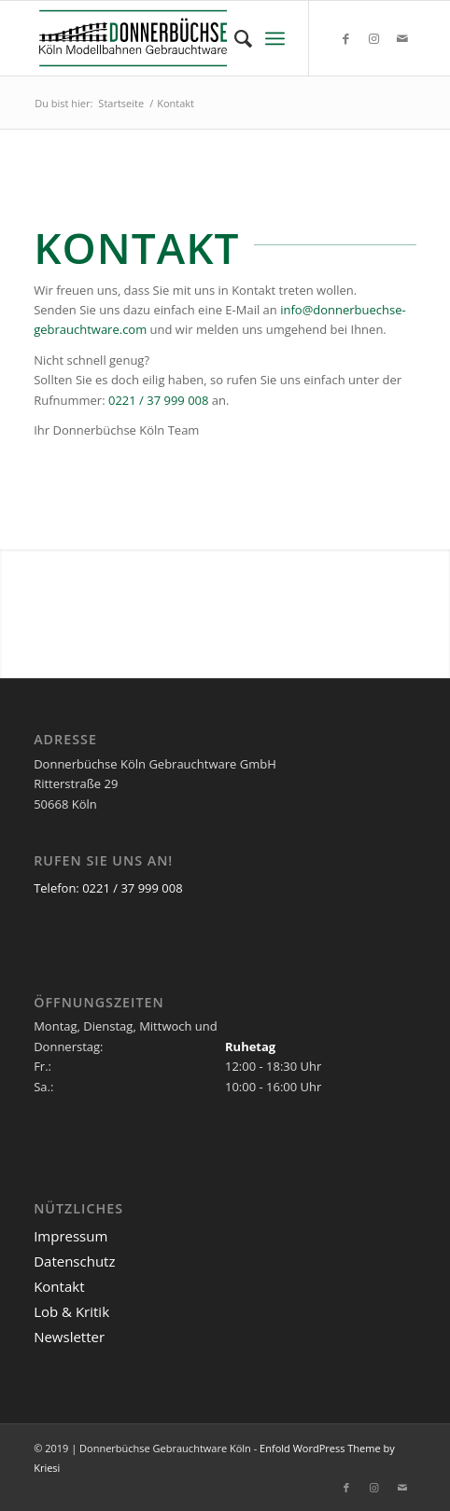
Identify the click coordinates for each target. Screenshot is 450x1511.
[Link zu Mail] (402, 38)
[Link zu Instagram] (374, 38)
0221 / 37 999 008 (158, 400)
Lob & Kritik (71, 1311)
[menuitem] (234, 38)
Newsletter (69, 1336)
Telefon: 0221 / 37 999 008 (108, 888)
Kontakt (59, 1286)
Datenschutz (74, 1261)
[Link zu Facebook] (346, 38)
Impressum (70, 1236)
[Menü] (275, 38)
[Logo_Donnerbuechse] (187, 38)
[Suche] (234, 38)
